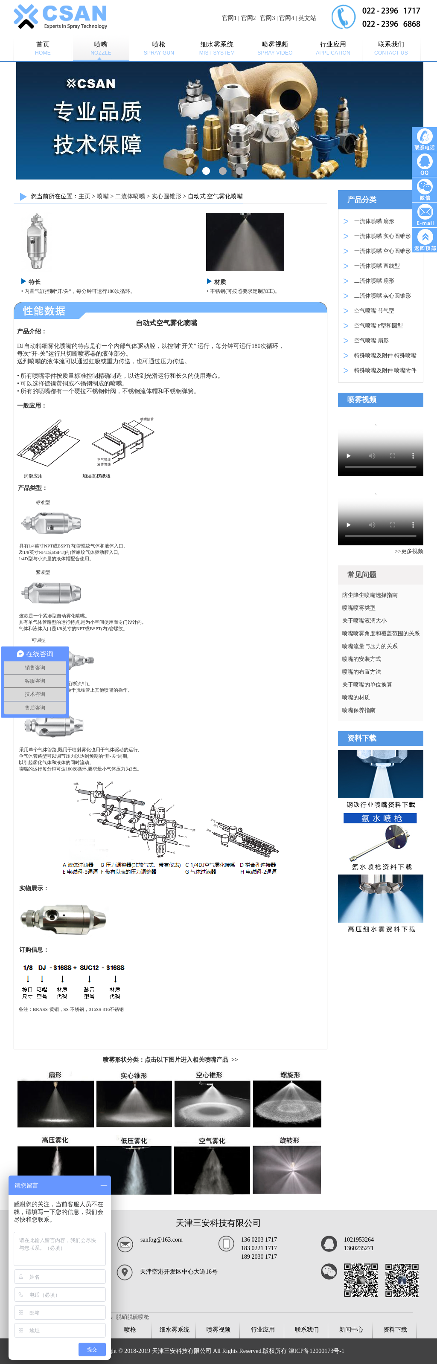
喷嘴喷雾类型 (359, 608)
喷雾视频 (218, 1329)
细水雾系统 (174, 1329)
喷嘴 (103, 196)
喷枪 (130, 1329)
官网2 (248, 18)
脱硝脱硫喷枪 (132, 1317)
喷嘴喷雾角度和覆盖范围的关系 (381, 633)
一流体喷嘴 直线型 (377, 266)
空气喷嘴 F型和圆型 (378, 325)
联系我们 (307, 1329)
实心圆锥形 (166, 196)
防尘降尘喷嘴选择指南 (370, 595)
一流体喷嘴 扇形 (374, 221)
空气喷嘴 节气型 (374, 310)
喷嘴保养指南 (359, 710)
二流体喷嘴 (130, 196)
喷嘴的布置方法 (361, 672)
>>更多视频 (409, 551)
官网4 (286, 18)
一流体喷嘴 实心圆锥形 (382, 236)
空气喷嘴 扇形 (371, 340)
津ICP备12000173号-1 (316, 1351)
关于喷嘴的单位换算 (367, 684)
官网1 (229, 18)
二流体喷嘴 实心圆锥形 (382, 295)
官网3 (267, 18)
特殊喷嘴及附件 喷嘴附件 (385, 370)
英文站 (307, 18)
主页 (84, 196)
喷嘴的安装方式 (361, 659)
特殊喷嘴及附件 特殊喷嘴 (385, 355)
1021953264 (359, 1240)
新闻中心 (351, 1329)
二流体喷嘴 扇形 (374, 281)
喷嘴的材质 (356, 697)
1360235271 (359, 1248)
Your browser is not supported (380, 443)
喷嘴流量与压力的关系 (370, 646)
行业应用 (263, 1329)
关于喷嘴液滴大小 (364, 620)
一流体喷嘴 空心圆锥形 (382, 251)
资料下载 (395, 1329)
